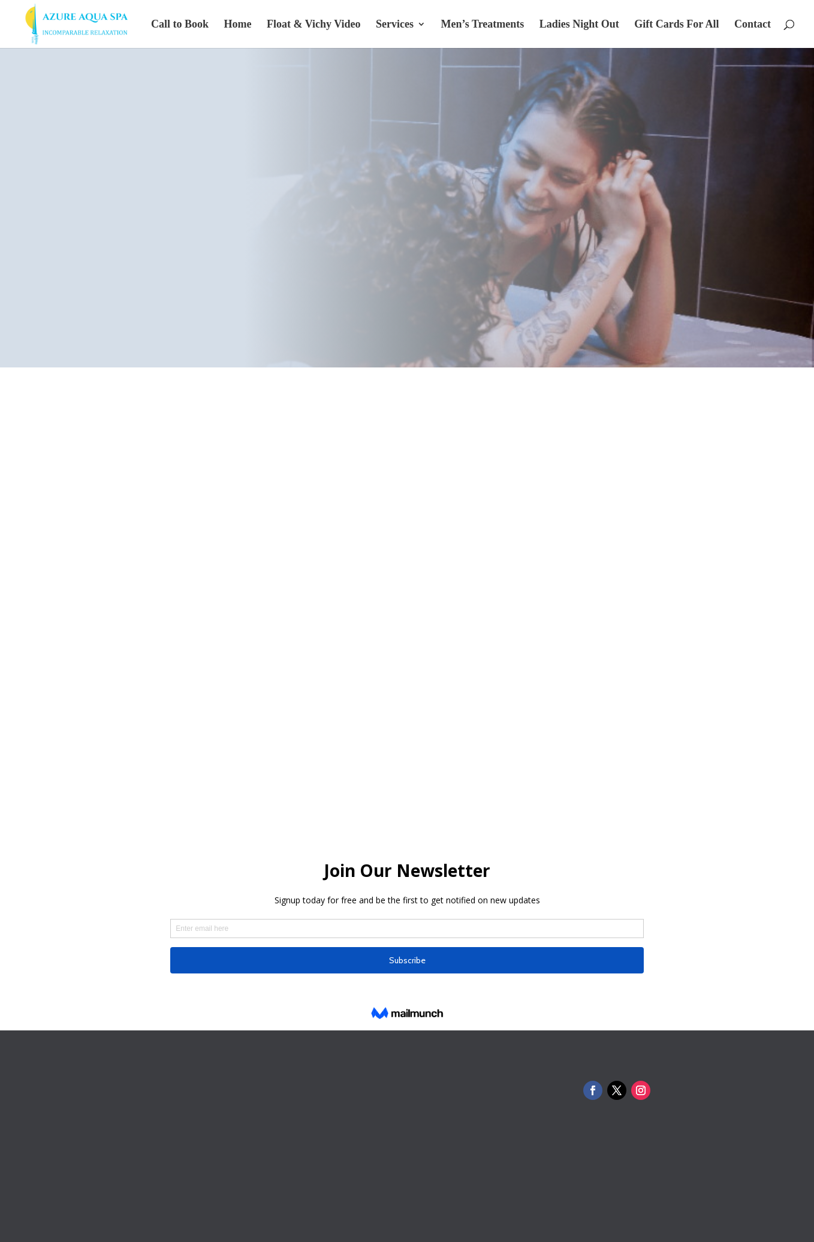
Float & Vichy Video (314, 25)
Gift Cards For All (676, 25)
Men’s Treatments (482, 25)
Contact (752, 25)
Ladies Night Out (579, 25)
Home (238, 25)
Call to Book (180, 25)
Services (395, 25)
